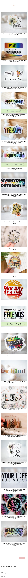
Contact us (14, 566)
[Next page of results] (16, 549)
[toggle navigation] (1, 1)
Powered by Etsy (3, 576)
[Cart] (26, 1)
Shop (1, 566)
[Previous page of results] (12, 549)
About (4, 566)
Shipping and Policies (9, 566)
